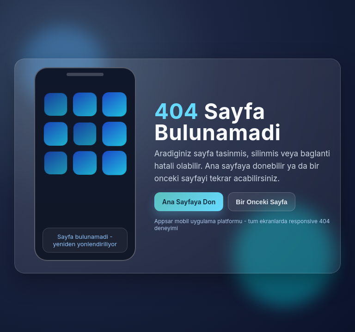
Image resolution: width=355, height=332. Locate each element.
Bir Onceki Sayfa (261, 202)
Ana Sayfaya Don (189, 202)
